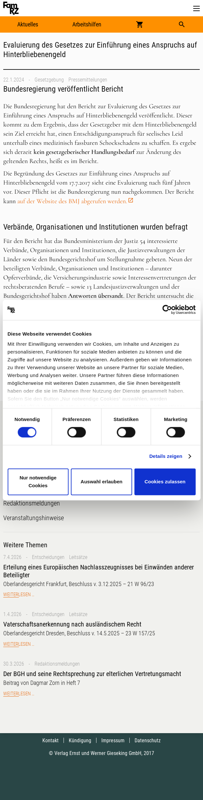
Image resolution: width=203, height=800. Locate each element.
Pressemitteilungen (87, 80)
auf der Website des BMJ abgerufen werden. (72, 201)
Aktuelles (27, 24)
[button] (196, 8)
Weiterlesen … (18, 594)
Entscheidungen (48, 557)
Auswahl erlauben (101, 481)
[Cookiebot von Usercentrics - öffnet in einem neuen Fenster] (167, 310)
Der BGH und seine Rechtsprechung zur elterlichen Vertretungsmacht (92, 674)
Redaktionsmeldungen (57, 664)
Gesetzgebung (49, 80)
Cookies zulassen (164, 481)
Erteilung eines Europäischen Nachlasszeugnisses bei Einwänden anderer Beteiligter (98, 571)
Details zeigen (165, 456)
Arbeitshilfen (86, 24)
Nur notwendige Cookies (38, 481)
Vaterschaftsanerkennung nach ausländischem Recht (72, 624)
